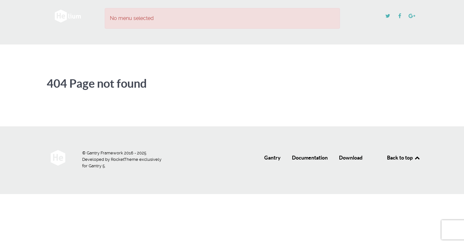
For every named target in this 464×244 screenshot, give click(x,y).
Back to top (403, 158)
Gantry (272, 158)
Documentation (310, 158)
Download (350, 158)
